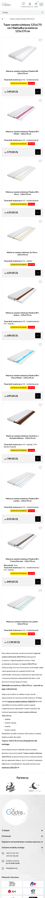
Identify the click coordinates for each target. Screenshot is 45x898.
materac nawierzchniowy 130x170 (21, 701)
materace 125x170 (9, 767)
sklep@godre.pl (11, 868)
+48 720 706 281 (12, 856)
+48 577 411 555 (12, 853)
